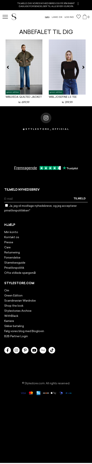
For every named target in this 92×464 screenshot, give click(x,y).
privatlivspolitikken (16, 210)
